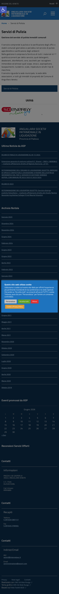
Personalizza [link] (10, 301)
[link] (3, 9)
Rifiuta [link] (34, 301)
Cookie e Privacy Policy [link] (15, 306)
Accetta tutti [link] (24, 301)
